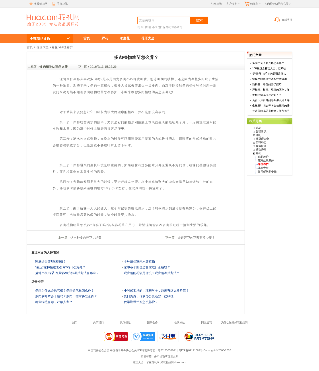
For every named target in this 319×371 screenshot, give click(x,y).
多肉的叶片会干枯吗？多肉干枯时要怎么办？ (66, 296)
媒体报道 (261, 146)
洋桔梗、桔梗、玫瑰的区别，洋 (271, 89)
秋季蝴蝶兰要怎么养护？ (141, 302)
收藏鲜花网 (37, 3)
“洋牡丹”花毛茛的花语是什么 (269, 73)
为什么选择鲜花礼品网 (234, 322)
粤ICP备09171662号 (191, 350)
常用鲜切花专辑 (267, 171)
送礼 (258, 135)
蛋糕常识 (261, 131)
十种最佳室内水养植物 (139, 261)
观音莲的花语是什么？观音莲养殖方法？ (152, 273)
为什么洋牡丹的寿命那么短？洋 (271, 100)
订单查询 (216, 3)
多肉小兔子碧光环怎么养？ (268, 63)
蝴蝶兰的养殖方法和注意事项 (269, 79)
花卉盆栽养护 (266, 160)
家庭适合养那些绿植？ (50, 261)
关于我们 (98, 322)
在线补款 (179, 322)
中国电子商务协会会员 (123, 350)
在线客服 (283, 19)
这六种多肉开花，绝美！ (87, 237)
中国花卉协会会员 (98, 350)
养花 (54, 47)
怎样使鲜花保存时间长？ (267, 95)
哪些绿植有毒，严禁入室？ (53, 302)
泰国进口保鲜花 (161, 27)
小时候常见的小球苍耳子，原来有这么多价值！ (156, 290)
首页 (86, 38)
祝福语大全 (262, 138)
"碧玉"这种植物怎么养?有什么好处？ (60, 267)
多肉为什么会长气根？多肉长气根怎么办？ (64, 290)
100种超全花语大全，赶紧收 (269, 68)
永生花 (125, 38)
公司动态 (261, 142)
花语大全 (147, 38)
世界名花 (176, 27)
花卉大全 (263, 168)
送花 (258, 127)
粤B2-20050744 (167, 350)
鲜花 (104, 38)
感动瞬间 (261, 149)
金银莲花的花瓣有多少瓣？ (196, 237)
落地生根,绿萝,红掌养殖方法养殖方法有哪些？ (67, 273)
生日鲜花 (146, 27)
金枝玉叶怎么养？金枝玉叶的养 (271, 105)
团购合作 (152, 322)
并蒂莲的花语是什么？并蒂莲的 (271, 110)
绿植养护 (66, 47)
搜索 (199, 20)
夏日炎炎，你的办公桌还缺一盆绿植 (148, 296)
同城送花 (206, 322)
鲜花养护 (263, 156)
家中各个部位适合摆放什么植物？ (147, 267)
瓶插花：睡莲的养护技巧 (267, 84)
